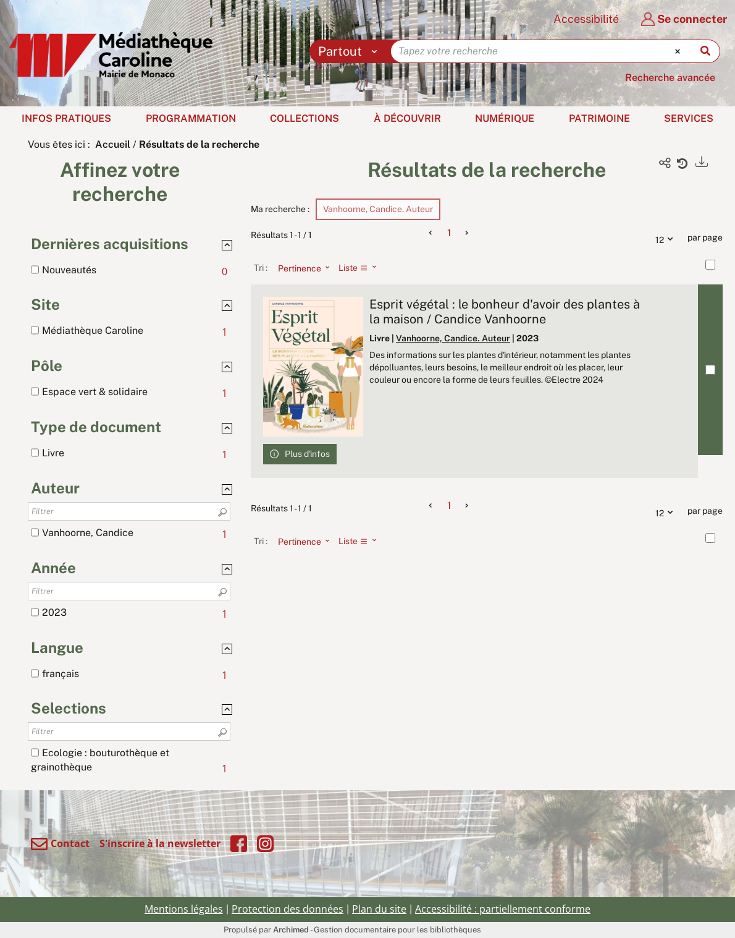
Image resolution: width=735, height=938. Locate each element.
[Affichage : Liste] (361, 267)
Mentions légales (184, 909)
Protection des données (287, 909)
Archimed (291, 929)
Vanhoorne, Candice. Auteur (453, 338)
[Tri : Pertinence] (300, 267)
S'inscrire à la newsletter (159, 843)
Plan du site (379, 909)
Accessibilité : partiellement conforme (502, 909)
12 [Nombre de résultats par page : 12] (667, 238)
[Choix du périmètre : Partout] (350, 51)
